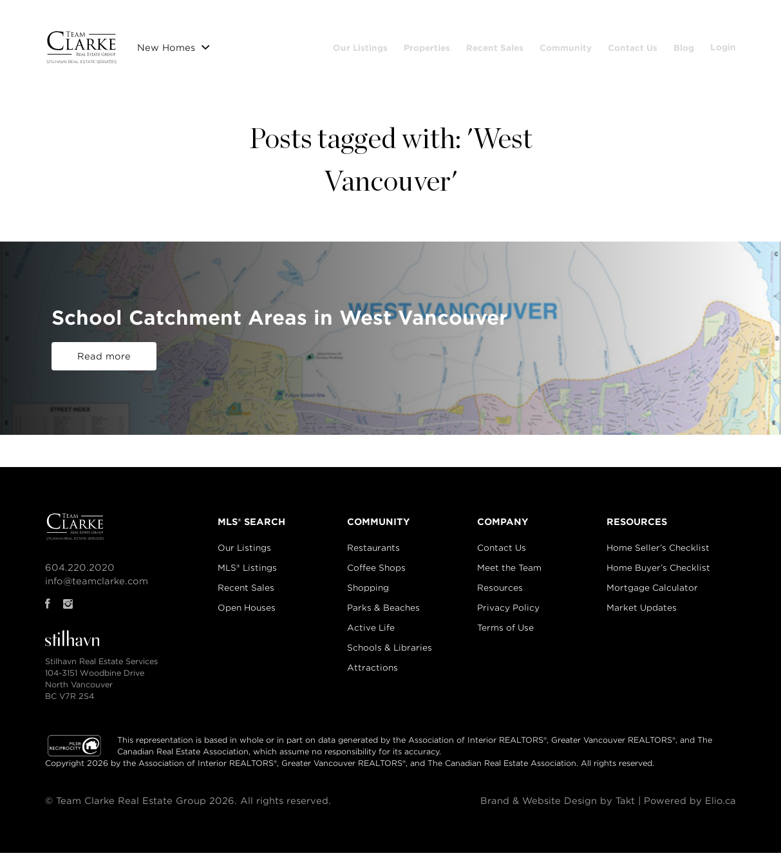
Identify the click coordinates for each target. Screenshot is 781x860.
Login (722, 69)
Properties (469, 45)
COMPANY (503, 529)
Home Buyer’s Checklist (658, 575)
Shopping (368, 595)
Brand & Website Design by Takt (556, 808)
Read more (104, 363)
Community (607, 45)
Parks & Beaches (383, 615)
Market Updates (642, 615)
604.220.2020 (80, 574)
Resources (500, 595)
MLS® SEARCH (251, 529)
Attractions (372, 675)
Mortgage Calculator (652, 595)
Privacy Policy (508, 615)
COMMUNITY (378, 529)
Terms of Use (505, 635)
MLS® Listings (247, 575)
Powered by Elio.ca (689, 808)
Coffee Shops (376, 575)
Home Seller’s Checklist (658, 555)
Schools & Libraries (389, 655)
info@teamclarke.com (96, 588)
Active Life (371, 635)
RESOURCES (637, 529)
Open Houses (247, 615)
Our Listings (402, 45)
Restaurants (373, 555)
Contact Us (674, 45)
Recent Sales (536, 45)
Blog (725, 45)
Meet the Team (509, 575)
